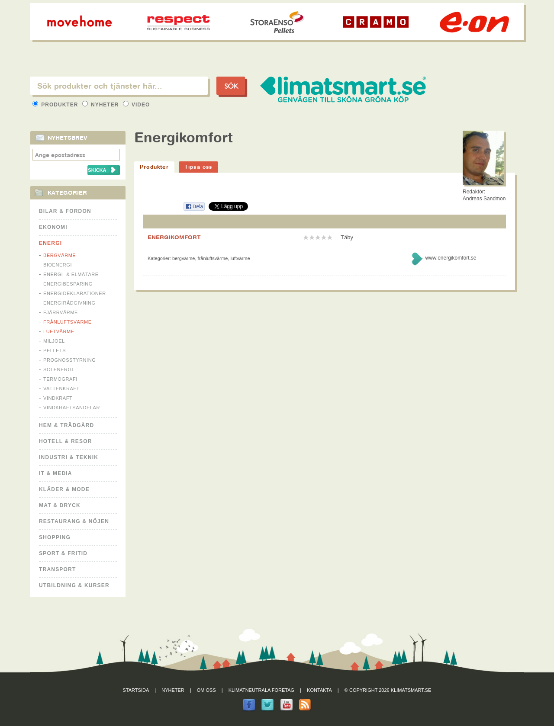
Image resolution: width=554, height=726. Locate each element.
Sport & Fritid (63, 553)
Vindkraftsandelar (71, 407)
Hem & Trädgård (66, 425)
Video (136, 105)
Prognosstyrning (69, 360)
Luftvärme (58, 331)
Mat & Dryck (60, 505)
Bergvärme (59, 255)
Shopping (55, 537)
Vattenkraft (61, 388)
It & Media (55, 473)
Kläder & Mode (64, 489)
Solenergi (58, 369)
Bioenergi (57, 264)
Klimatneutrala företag (261, 690)
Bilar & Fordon (65, 211)
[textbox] (119, 86)
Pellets (54, 350)
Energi (50, 243)
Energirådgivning (69, 302)
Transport (57, 569)
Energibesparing (68, 283)
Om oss (206, 690)
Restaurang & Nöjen (74, 521)
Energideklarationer (74, 293)
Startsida (136, 690)
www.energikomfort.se (450, 258)
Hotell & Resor (65, 441)
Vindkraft (57, 398)
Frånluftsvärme (67, 321)
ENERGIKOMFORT (174, 237)
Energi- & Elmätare (71, 274)
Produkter (56, 105)
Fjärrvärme (60, 312)
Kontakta (319, 690)
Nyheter (101, 105)
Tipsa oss (198, 167)
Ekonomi (53, 227)
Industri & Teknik (68, 457)
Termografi (60, 379)
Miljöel (54, 341)
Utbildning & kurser (74, 585)
